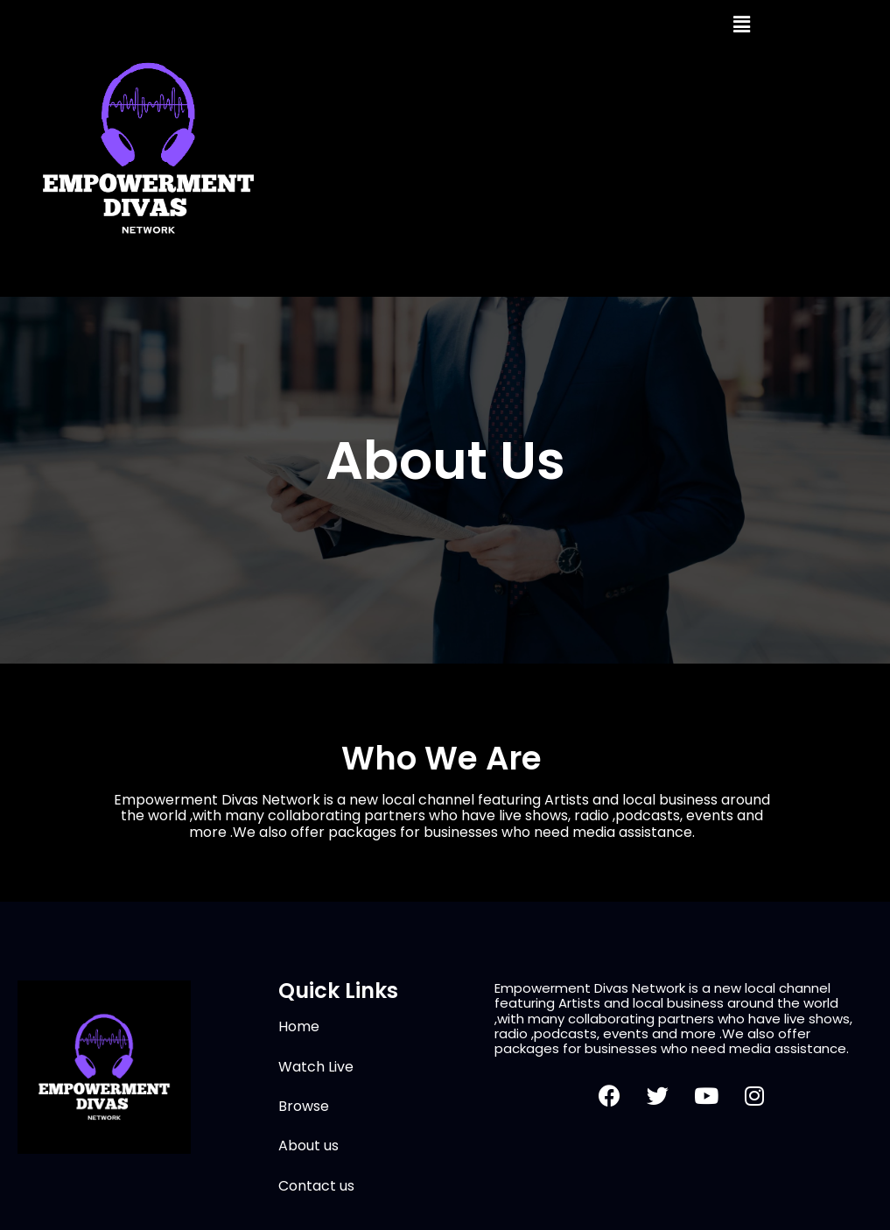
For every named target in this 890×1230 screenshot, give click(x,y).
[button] (741, 25)
